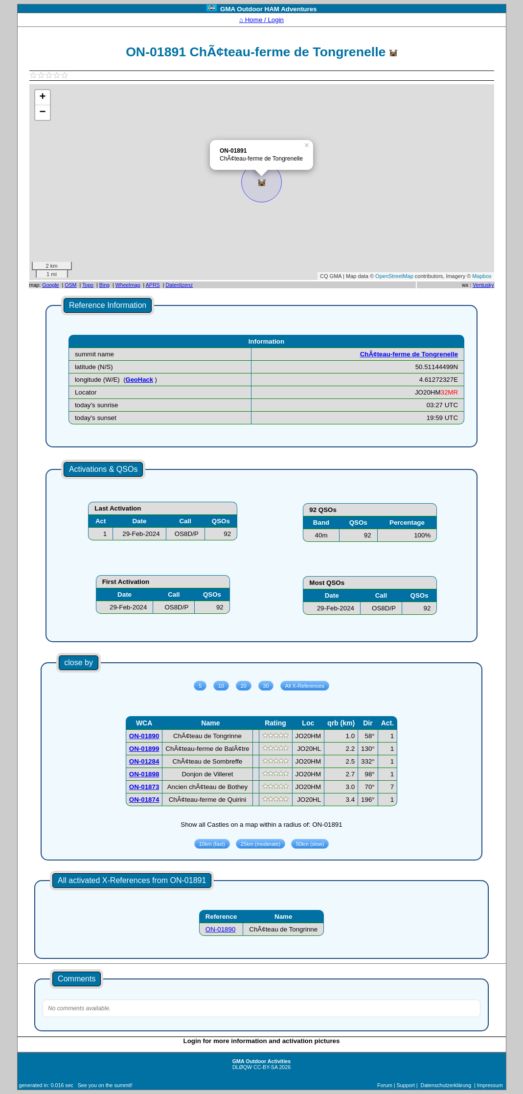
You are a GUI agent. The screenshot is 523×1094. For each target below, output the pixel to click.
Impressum (490, 1085)
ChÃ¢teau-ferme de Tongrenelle (409, 354)
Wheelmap (127, 285)
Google (50, 285)
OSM (70, 285)
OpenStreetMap (394, 276)
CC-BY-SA (265, 1067)
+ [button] (42, 97)
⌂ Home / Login (261, 19)
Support (406, 1085)
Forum (384, 1085)
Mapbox (481, 276)
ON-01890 (220, 929)
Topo (87, 285)
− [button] (42, 112)
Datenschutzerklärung (446, 1085)
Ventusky (483, 285)
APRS (153, 285)
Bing (104, 285)
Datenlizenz (179, 285)
